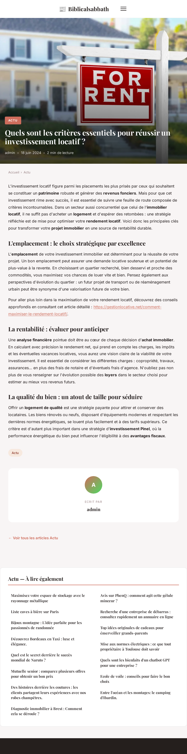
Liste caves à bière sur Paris (35, 611)
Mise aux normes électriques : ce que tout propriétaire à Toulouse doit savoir (135, 646)
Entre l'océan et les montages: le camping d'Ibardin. (135, 695)
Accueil (13, 172)
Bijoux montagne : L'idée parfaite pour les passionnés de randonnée (46, 625)
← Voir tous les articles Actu (33, 538)
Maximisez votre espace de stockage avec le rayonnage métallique (48, 598)
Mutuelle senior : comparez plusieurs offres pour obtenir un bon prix (48, 674)
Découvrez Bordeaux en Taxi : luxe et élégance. (42, 641)
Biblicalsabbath (84, 9)
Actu (13, 120)
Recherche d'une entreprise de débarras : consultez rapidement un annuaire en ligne (136, 614)
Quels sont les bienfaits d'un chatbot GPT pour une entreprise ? (135, 663)
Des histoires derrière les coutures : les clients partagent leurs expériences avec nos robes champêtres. (48, 692)
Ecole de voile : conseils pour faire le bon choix (135, 679)
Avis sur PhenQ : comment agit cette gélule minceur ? (136, 598)
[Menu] (123, 9)
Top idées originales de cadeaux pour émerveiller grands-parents (132, 630)
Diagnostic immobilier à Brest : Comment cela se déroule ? (46, 711)
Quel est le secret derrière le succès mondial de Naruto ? (41, 657)
